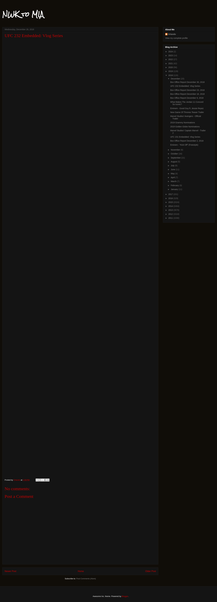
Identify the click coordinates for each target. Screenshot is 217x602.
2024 (170, 51)
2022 (170, 59)
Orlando (172, 34)
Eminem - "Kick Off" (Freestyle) (184, 145)
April (173, 177)
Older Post (150, 571)
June (173, 169)
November (176, 150)
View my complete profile (176, 38)
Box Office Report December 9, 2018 (186, 98)
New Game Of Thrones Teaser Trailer (187, 112)
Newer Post (10, 571)
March (174, 181)
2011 (170, 218)
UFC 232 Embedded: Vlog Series (185, 86)
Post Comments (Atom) (86, 579)
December (176, 78)
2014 (170, 206)
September (176, 158)
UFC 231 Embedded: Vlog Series (185, 137)
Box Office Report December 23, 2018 (187, 90)
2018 (170, 75)
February (175, 185)
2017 (170, 194)
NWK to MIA (23, 14)
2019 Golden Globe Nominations (185, 126)
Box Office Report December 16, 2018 (187, 94)
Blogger (125, 596)
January (175, 189)
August (174, 161)
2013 (170, 210)
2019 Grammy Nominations (182, 122)
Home (81, 571)
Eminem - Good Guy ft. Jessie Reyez (187, 108)
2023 (170, 55)
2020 (170, 67)
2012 (170, 214)
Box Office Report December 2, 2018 (186, 141)
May (173, 173)
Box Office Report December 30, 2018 (187, 82)
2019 (170, 71)
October (175, 154)
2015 (170, 202)
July (173, 165)
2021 (170, 63)
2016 (170, 198)
